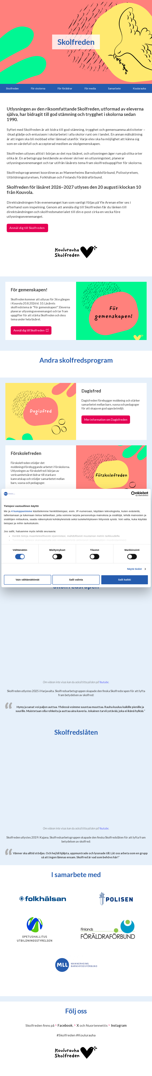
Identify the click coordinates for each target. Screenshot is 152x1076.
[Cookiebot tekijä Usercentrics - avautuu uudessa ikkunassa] (133, 493)
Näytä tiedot (134, 569)
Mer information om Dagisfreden (105, 419)
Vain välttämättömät (27, 579)
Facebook (65, 1025)
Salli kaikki (124, 579)
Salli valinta (76, 579)
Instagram (119, 1025)
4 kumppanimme (21, 511)
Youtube (104, 682)
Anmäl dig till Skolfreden (27, 228)
